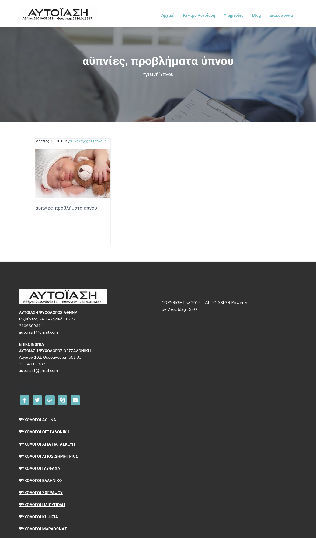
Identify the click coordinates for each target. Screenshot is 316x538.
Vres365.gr (177, 309)
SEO (193, 309)
